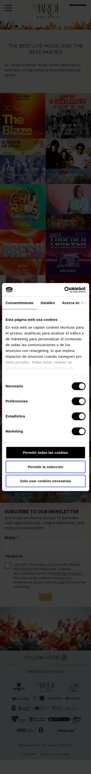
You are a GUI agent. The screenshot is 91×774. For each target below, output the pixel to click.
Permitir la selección (45, 467)
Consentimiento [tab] (19, 303)
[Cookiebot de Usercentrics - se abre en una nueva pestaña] (64, 290)
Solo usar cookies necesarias (45, 481)
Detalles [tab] (48, 303)
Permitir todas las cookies (45, 452)
